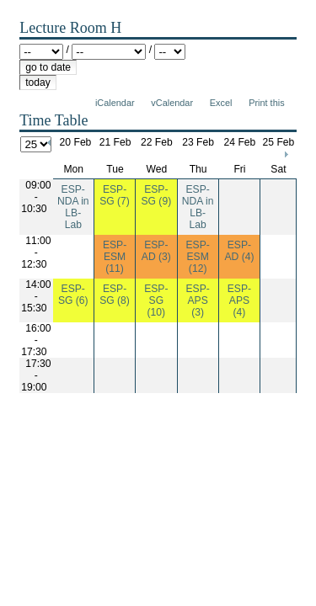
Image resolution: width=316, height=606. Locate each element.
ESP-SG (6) (73, 294)
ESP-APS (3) (197, 300)
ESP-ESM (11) (114, 256)
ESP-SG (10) (156, 300)
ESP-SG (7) (114, 195)
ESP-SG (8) (114, 294)
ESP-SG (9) (156, 195)
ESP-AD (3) (156, 251)
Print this (266, 103)
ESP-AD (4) (239, 251)
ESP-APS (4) (239, 300)
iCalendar (115, 103)
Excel (221, 103)
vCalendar (172, 103)
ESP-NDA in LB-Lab (73, 207)
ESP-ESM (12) (197, 256)
